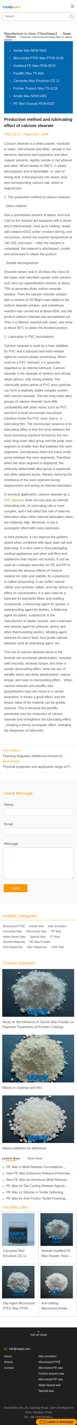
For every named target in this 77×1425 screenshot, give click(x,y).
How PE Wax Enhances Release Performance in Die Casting (40, 1173)
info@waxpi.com (19, 1348)
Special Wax (38, 936)
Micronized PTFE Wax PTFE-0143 (38, 58)
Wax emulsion (47, 1356)
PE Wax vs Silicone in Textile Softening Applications (34, 1192)
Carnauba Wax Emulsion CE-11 (36, 81)
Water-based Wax (14, 936)
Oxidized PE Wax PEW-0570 (34, 66)
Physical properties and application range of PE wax (37, 767)
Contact (9, 1367)
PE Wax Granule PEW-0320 (33, 103)
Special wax (46, 1390)
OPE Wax (58, 947)
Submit (15, 888)
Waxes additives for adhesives (24, 1148)
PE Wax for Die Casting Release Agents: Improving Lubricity (36, 1186)
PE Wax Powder (39, 941)
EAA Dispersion (13, 947)
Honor (8, 1356)
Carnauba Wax (12, 931)
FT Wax (55, 936)
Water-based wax (50, 1385)
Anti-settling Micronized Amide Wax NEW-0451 (54, 1306)
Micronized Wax (36, 931)
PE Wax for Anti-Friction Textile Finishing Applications (35, 1198)
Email (9, 824)
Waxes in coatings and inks (22, 1087)
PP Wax (56, 931)
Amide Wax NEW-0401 (30, 50)
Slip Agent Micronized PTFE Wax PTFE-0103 (18, 1306)
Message (11, 843)
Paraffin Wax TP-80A (28, 73)
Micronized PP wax (51, 1379)
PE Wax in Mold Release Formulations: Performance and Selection (34, 1167)
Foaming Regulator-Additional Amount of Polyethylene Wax (32, 756)
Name (9, 804)
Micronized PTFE (14, 926)
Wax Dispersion (37, 947)
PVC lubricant (14, 500)
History (8, 1362)
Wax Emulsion (57, 926)
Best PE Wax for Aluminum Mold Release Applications (36, 1180)
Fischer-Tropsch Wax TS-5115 (35, 88)
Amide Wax (36, 926)
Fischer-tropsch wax (51, 1373)
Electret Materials (14, 941)
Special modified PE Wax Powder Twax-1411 (56, 1254)
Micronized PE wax (51, 1367)
